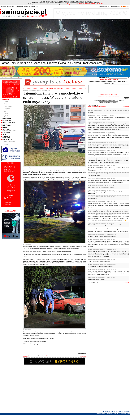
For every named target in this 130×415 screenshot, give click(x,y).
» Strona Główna (5, 78)
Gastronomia (6, 132)
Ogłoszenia (6, 136)
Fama (5, 117)
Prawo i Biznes (8, 106)
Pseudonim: (107, 83)
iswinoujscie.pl (82, 353)
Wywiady (6, 110)
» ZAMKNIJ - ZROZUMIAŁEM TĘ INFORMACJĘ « (91, 4)
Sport (5, 103)
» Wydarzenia (13, 78)
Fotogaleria (6, 118)
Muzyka (6, 115)
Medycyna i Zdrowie (8, 131)
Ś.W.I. (5, 111)
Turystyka (6, 129)
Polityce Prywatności (72, 4)
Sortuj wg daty (92, 106)
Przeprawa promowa (9, 141)
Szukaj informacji (104, 77)
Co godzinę (8, 202)
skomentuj (34, 355)
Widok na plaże (8, 142)
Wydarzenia (6, 99)
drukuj (40, 355)
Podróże (6, 113)
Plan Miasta (6, 138)
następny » (83, 356)
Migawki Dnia (6, 120)
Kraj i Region (7, 104)
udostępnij (45, 355)
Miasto (6, 101)
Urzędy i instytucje (8, 122)
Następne (125, 106)
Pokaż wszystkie (102, 106)
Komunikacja (6, 125)
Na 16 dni (8, 204)
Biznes (4, 127)
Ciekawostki (7, 108)
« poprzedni (26, 356)
